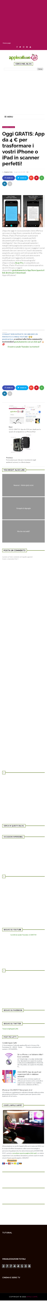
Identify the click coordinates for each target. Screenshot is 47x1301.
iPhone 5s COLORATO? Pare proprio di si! (17, 1090)
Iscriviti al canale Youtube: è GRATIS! (23, 935)
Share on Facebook (9, 178)
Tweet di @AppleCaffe (10, 1029)
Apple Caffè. (32, 1297)
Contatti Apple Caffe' (9, 1043)
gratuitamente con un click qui (27, 341)
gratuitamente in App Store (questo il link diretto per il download (23, 271)
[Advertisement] (21, 21)
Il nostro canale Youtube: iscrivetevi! (23, 346)
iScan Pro (19, 263)
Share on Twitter (22, 178)
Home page (7, 43)
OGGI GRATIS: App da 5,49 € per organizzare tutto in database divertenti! (29, 1074)
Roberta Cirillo (8, 172)
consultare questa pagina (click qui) (24, 1153)
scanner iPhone (8, 127)
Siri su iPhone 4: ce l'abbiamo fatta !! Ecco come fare (30, 1056)
